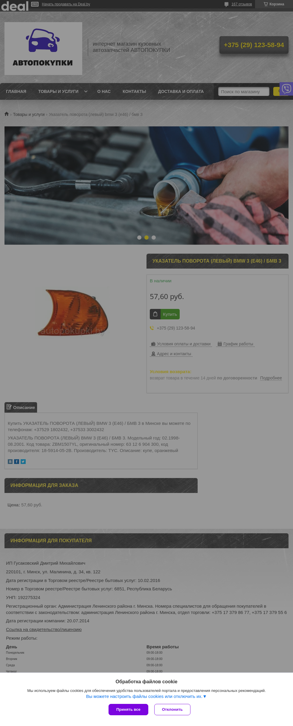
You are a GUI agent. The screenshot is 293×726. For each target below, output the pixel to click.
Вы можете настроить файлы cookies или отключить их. (144, 696)
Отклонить (172, 709)
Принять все (128, 709)
